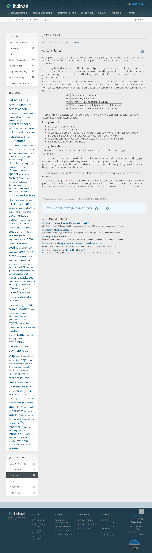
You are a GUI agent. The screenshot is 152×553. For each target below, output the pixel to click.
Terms (131, 526)
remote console (23, 370)
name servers (23, 323)
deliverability (29, 188)
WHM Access (26, 444)
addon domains (18, 111)
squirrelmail (28, 407)
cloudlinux (16, 163)
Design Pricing (86, 520)
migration (13, 316)
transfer (14, 427)
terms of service (20, 419)
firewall (24, 264)
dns (28, 208)
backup (19, 128)
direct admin (20, 191)
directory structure (22, 204)
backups (28, 128)
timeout (31, 419)
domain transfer (27, 220)
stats (19, 411)
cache (16, 149)
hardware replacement (18, 274)
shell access (22, 394)
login (23, 304)
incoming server (23, 288)
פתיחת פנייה (22, 493)
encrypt (24, 248)
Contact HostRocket (108, 534)
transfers (26, 427)
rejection (12, 370)
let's (21, 300)
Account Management (62, 521)
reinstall (25, 367)
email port (21, 239)
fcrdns (29, 256)
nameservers (18, 327)
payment (15, 350)
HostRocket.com (17, 514)
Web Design (117, 13)
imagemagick (24, 284)
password (25, 346)
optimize (31, 335)
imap (12, 288)
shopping (13, 398)
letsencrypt (13, 305)
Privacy (139, 526)
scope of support (23, 387)
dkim (18, 208)
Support (132, 13)
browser (25, 145)
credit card (23, 174)
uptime (18, 430)
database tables (15, 185)
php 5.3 (19, 356)
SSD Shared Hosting (17, 13)
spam (12, 407)
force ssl (17, 267)
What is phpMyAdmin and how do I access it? (65, 223)
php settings (28, 356)
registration (16, 367)
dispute (12, 208)
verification (15, 433)
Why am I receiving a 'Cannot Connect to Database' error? (72, 243)
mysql (13, 323)
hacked (16, 271)
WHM (18, 444)
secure (11, 391)
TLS (10, 423)
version (25, 434)
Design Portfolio (87, 524)
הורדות (22, 481)
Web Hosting (38, 520)
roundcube (28, 382)
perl (26, 351)
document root (26, 212)
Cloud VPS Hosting (37, 531)
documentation (19, 215)
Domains (102, 13)
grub (11, 271)
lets (24, 300)
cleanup (19, 159)
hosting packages (21, 277)
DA (17, 182)
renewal (14, 374)
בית (10, 19)
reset (12, 378)
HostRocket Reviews (108, 527)
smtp (20, 402)
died (10, 191)
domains (13, 223)
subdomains (17, 415)
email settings (19, 245)
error (12, 256)
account (14, 105)
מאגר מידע (33, 19)
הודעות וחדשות (22, 469)
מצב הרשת (22, 487)
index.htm (26, 293)
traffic (19, 422)
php (12, 355)
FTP (23, 267)
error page (21, 256)
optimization (18, 335)
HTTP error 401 (15, 281)
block (23, 137)
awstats (12, 128)
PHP (66, 42)
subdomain (29, 411)
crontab (12, 182)
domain (14, 220)
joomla (16, 300)
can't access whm (26, 149)
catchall (31, 153)
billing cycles (26, 132)
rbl (10, 367)
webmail (23, 441)
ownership (16, 342)
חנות (19, 19)
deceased (27, 185)
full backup (30, 267)
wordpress (13, 448)
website (12, 444)
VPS (29, 434)
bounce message (17, 143)
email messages (15, 235)
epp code (26, 252)
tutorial (12, 430)
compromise (14, 167)
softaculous (29, 402)
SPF (19, 407)
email (22, 223)
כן (97, 208)
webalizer (13, 441)
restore (20, 382)
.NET (26, 101)
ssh (10, 411)
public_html (28, 363)
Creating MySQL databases (57, 230)
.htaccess (16, 100)
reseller (24, 374)
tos (13, 423)
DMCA (23, 208)
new (29, 327)
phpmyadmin (14, 360)
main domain (21, 313)
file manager (21, 260)
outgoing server (15, 338)
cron (30, 174)
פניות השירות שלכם (22, 464)
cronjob (25, 178)
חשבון (139, 19)
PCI (23, 351)
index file (15, 292)
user (24, 430)
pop (23, 360)
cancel (13, 153)
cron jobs (15, 178)
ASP (17, 117)
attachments (24, 117)
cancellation (23, 153)
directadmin (15, 195)
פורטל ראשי (46, 42)
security (20, 391)
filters (18, 264)
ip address (24, 296)
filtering (12, 264)
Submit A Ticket (63, 530)
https (16, 284)
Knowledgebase (63, 526)
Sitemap (140, 529)
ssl (14, 411)
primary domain (15, 363)
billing (13, 132)
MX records (22, 319)
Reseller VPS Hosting (42, 13)
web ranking (23, 437)
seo (15, 394)
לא (109, 208)
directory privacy (25, 200)
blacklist (14, 137)
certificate (13, 156)
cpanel (13, 174)
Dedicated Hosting (67, 13)
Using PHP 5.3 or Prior (54, 236)
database (23, 182)
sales (12, 386)
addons (24, 113)
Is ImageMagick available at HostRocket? (63, 250)
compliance (28, 163)
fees (10, 260)
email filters (26, 232)
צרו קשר (46, 19)
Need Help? (134, 519)
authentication (15, 120)
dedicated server (16, 188)
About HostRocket (108, 521)
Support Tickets (63, 534)
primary (30, 360)
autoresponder (19, 124)
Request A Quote (87, 528)
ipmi (10, 300)
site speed (24, 398)
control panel (24, 170)
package (14, 346)
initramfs (12, 297)
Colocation (87, 13)
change (21, 156)
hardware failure (27, 271)
